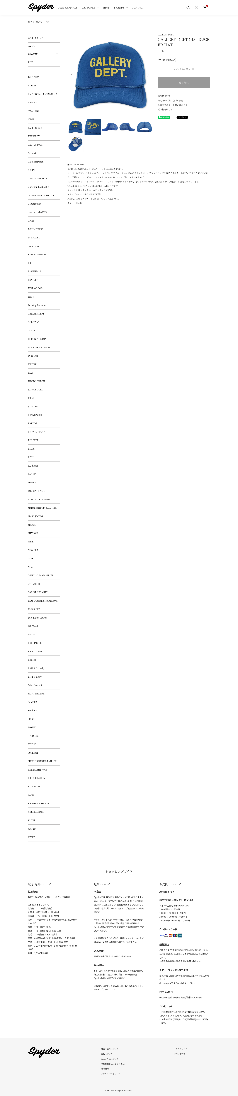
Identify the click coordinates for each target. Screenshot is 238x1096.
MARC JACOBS (35, 516)
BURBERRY (34, 136)
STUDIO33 (33, 735)
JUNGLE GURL (35, 389)
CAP (48, 21)
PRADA (31, 634)
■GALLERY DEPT (76, 164)
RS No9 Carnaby (36, 668)
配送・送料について (110, 1048)
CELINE (32, 169)
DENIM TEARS (35, 229)
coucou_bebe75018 (38, 212)
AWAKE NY (33, 110)
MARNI (32, 524)
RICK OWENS (35, 651)
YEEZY (31, 837)
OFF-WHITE (34, 583)
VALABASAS (34, 786)
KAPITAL (32, 423)
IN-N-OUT (33, 355)
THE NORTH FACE (37, 769)
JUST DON (33, 406)
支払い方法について (110, 1058)
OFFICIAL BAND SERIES (40, 575)
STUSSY (32, 744)
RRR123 (32, 659)
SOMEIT (32, 727)
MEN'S (39, 21)
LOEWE (32, 482)
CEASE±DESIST (36, 161)
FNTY (31, 296)
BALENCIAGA (35, 127)
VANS (31, 794)
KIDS (30, 62)
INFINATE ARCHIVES (39, 347)
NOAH (31, 566)
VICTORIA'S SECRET (38, 803)
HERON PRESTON (37, 338)
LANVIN (32, 473)
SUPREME (33, 752)
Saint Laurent (35, 685)
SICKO (31, 718)
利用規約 (105, 1068)
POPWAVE (33, 626)
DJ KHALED (34, 237)
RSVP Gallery (35, 676)
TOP (30, 21)
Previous (72, 75)
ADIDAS (32, 85)
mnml (31, 541)
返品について (164, 95)
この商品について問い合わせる (172, 104)
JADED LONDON (36, 381)
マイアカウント (180, 1048)
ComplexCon (34, 203)
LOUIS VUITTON (36, 490)
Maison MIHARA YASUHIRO (42, 507)
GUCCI (31, 330)
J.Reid (31, 398)
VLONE (31, 820)
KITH (31, 457)
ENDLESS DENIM (37, 254)
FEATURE (33, 279)
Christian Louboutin (38, 186)
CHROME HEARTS (37, 178)
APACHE (32, 102)
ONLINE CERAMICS (38, 592)
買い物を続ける (165, 109)
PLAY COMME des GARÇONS (43, 600)
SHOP (106, 7)
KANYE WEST (35, 414)
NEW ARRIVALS (67, 7)
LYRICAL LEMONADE (39, 499)
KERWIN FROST (36, 431)
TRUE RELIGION (36, 778)
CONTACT (138, 7)
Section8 (32, 710)
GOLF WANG (34, 321)
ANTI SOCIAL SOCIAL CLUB (42, 94)
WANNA (32, 828)
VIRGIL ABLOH (36, 811)
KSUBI (31, 448)
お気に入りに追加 (183, 69)
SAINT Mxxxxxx (36, 693)
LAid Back (33, 465)
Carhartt (32, 153)
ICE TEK (32, 364)
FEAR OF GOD (35, 288)
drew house (34, 246)
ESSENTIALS (34, 271)
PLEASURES (34, 609)
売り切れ (184, 82)
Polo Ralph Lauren (37, 617)
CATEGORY (88, 7)
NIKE (30, 558)
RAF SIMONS (34, 642)
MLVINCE (33, 533)
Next (148, 75)
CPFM (31, 220)
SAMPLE (32, 702)
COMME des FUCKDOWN (41, 195)
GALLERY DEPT (166, 34)
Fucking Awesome (37, 305)
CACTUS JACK (35, 144)
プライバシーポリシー (111, 1073)
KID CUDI (33, 440)
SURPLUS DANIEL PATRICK (42, 761)
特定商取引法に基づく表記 (170, 100)
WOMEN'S (33, 54)
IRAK (30, 372)
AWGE (31, 119)
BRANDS (119, 7)
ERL (30, 262)
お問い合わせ (179, 1053)
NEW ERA (33, 550)
